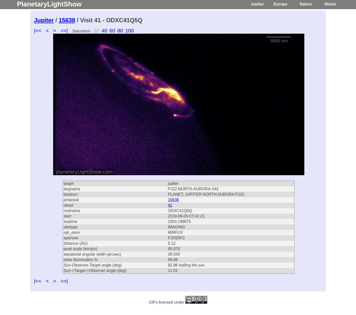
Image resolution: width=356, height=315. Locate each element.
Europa (280, 4)
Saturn (306, 4)
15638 (67, 20)
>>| (64, 30)
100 (129, 30)
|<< (37, 30)
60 (112, 30)
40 (104, 30)
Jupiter (257, 4)
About (330, 4)
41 (170, 205)
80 (120, 30)
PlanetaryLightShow (49, 4)
